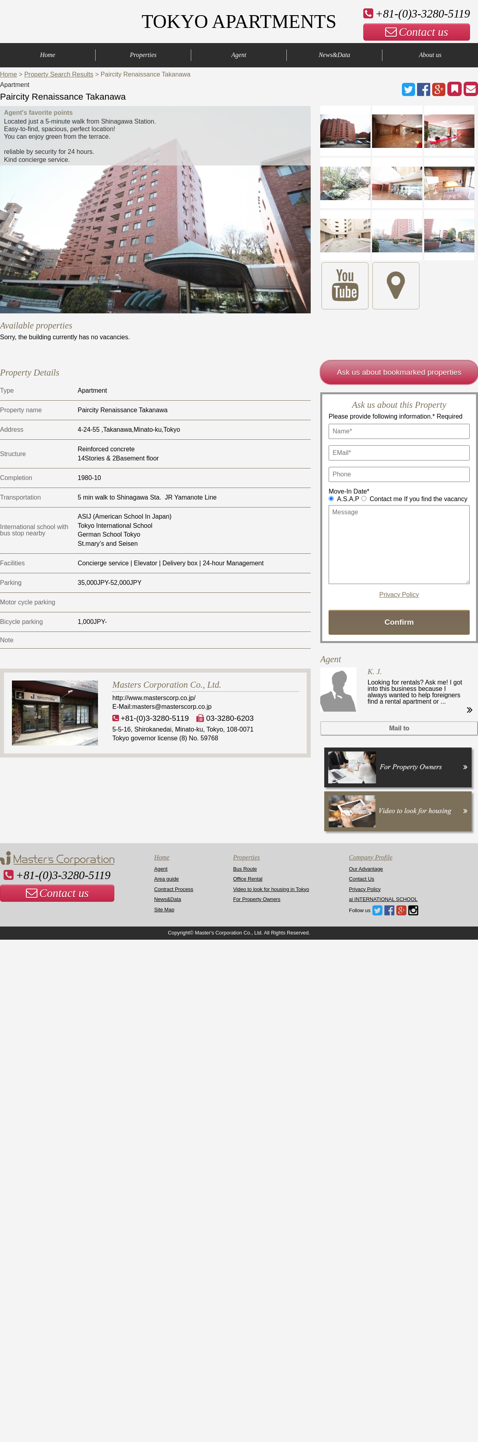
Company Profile (370, 857)
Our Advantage (366, 869)
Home (47, 54)
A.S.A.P (348, 499)
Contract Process (173, 889)
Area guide (166, 879)
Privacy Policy (399, 595)
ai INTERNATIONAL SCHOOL (383, 899)
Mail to (399, 728)
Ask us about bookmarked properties (399, 372)
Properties (143, 54)
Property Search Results (58, 74)
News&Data (334, 54)
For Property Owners (256, 899)
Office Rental (248, 879)
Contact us (416, 32)
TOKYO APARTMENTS (238, 21)
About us (430, 54)
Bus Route (245, 869)
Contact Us (361, 879)
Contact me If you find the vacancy (418, 499)
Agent (238, 54)
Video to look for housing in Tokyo (271, 889)
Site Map (164, 910)
